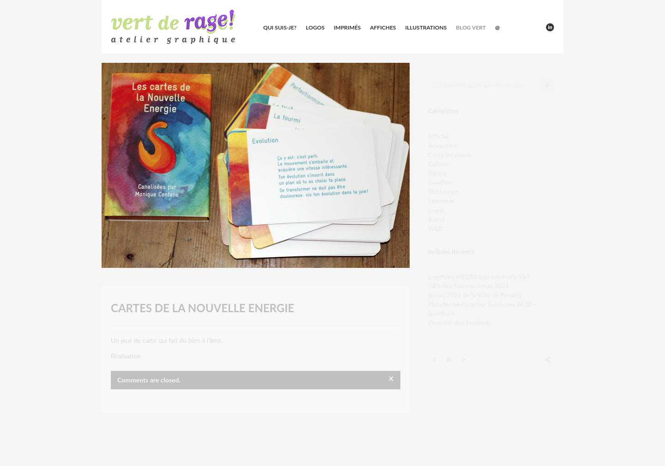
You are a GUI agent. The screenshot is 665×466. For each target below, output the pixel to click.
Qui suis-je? (279, 27)
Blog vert (471, 27)
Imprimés (347, 27)
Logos (315, 27)
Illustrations (426, 27)
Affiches (383, 27)
